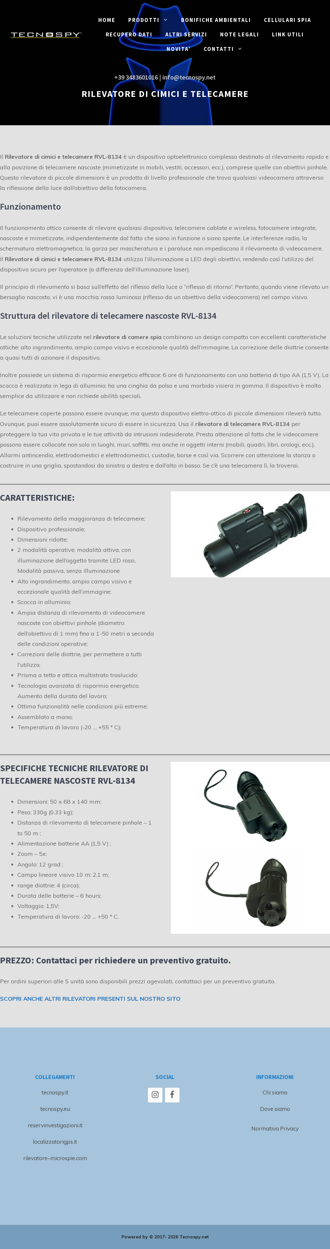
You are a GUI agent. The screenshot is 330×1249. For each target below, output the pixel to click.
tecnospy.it (55, 1092)
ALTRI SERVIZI (186, 34)
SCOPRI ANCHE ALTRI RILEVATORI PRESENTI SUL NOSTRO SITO (90, 998)
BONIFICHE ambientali (216, 20)
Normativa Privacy (275, 1128)
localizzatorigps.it (55, 1141)
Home (106, 20)
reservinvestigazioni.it (55, 1125)
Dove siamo (275, 1108)
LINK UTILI (288, 34)
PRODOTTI (151, 20)
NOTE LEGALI (239, 34)
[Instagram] (155, 1095)
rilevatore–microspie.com (55, 1158)
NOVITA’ (179, 48)
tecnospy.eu (55, 1108)
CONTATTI (226, 49)
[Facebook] (172, 1095)
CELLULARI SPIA (287, 20)
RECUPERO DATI (129, 34)
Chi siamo (275, 1092)
